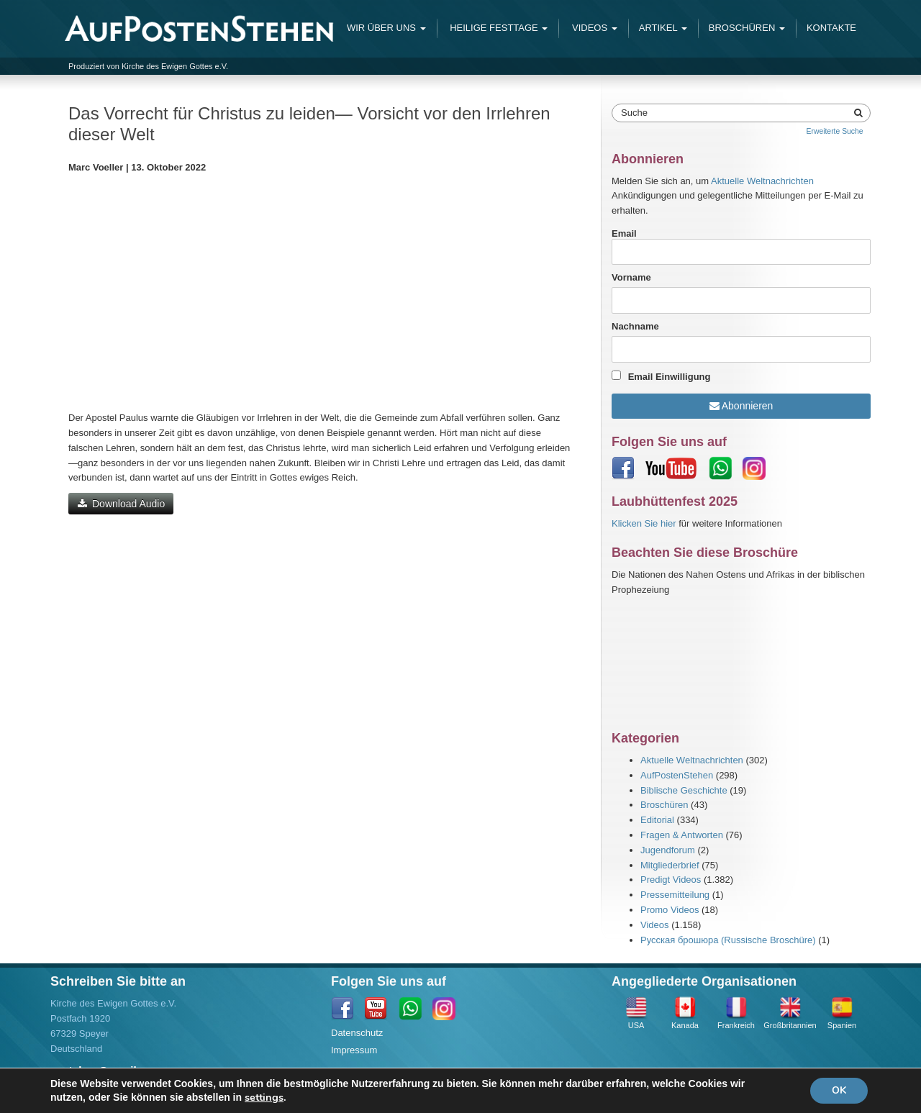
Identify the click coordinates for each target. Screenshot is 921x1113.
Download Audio (121, 503)
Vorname (631, 277)
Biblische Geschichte (683, 790)
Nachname (635, 326)
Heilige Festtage (498, 27)
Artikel (663, 27)
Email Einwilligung (669, 376)
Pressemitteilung (674, 894)
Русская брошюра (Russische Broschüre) (728, 940)
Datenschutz (357, 1032)
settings (264, 1097)
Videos (593, 27)
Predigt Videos (670, 879)
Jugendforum (667, 850)
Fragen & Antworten (681, 835)
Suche (634, 112)
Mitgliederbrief (669, 865)
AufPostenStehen (676, 775)
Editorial (657, 819)
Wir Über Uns (386, 27)
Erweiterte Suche (834, 131)
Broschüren (747, 27)
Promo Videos (669, 909)
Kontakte (831, 27)
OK (839, 1090)
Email (741, 246)
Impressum (354, 1050)
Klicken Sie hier (644, 523)
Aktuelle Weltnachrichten (762, 181)
